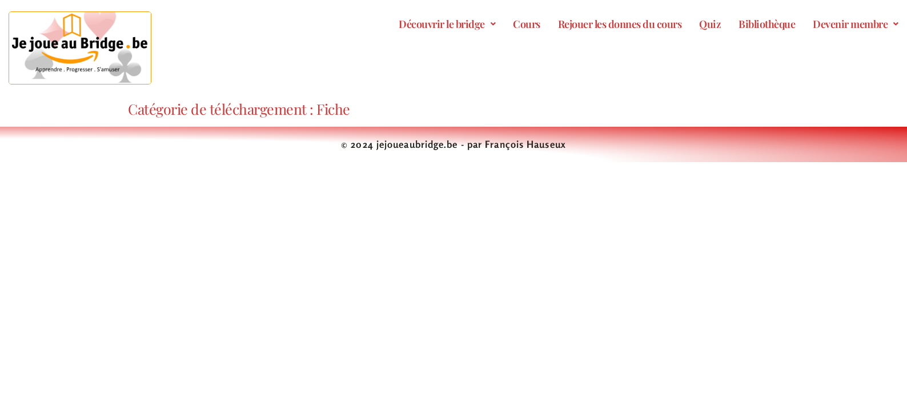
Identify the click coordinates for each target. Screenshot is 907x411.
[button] (447, 24)
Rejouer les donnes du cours (620, 24)
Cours (526, 24)
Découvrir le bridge (447, 24)
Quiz (710, 24)
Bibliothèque (767, 24)
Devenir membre (855, 24)
